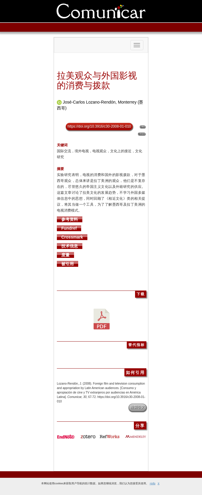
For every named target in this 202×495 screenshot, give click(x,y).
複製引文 (137, 407)
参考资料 (69, 219)
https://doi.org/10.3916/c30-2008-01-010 (99, 126)
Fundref (69, 228)
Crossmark (72, 237)
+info (152, 483)
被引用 (67, 263)
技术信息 (69, 246)
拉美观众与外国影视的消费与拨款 (97, 80)
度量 (65, 255)
